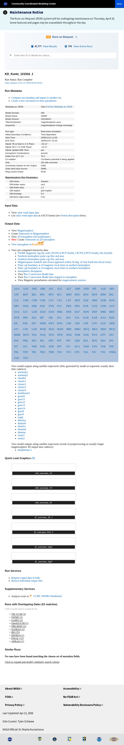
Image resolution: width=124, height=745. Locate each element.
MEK (103, 329)
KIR (25, 323)
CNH (42, 300)
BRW (103, 294)
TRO (42, 352)
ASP (16, 294)
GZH (34, 311)
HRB (103, 311)
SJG (25, 346)
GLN (111, 306)
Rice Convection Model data (39, 274)
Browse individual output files (27, 580)
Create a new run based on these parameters (34, 100)
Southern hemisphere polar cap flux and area (41, 259)
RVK (94, 340)
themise (22, 432)
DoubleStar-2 (25, 450)
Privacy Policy (13, 705)
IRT (42, 317)
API (94, 288)
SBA (103, 340)
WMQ (112, 352)
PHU (51, 340)
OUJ (111, 334)
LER (77, 323)
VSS (103, 352)
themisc (22, 426)
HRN (111, 311)
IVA (59, 317)
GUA (17, 311)
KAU (103, 317)
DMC (95, 300)
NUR (86, 334)
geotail (21, 396)
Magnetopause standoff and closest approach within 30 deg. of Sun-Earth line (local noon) (64, 262)
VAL (85, 352)
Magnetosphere (25, 230)
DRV (16, 306)
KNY (51, 323)
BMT (69, 294)
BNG (77, 294)
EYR (51, 306)
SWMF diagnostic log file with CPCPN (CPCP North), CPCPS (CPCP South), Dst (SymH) (65, 253)
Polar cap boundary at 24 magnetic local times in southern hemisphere (54, 268)
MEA (95, 329)
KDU (112, 317)
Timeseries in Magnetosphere (34, 233)
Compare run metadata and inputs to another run (36, 97)
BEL (34, 294)
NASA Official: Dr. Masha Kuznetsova (23, 729)
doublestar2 (24, 393)
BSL (111, 294)
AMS (77, 288)
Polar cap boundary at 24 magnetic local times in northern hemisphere (54, 265)
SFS (111, 340)
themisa (22, 420)
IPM (25, 317)
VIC (94, 352)
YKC (25, 358)
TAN (94, 346)
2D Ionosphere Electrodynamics (34, 236)
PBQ (25, 340)
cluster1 (22, 381)
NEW (60, 334)
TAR (103, 346)
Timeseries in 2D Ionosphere (40, 239)
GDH (103, 306)
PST (68, 340)
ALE (59, 288)
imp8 (20, 417)
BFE (42, 294)
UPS (77, 352)
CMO (26, 300)
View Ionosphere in (27, 244)
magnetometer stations (74, 280)
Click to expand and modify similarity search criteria (32, 662)
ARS (111, 288)
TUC (68, 352)
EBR (34, 306)
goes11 (21, 399)
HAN (51, 311)
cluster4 (22, 390)
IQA (34, 317)
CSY (51, 300)
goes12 (21, 402)
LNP (85, 323)
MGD (112, 329)
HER (68, 311)
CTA (59, 300)
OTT (103, 334)
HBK (59, 311)
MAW (60, 329)
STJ (68, 346)
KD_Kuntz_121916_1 (19, 74)
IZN (68, 317)
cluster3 (22, 387)
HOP (94, 311)
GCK (94, 306)
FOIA (8, 697)
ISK (51, 317)
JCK (77, 317)
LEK (68, 323)
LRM (112, 323)
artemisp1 (23, 372)
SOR (51, 346)
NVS (94, 334)
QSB (77, 340)
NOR (77, 334)
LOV (94, 323)
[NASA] (7, 3)
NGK (69, 334)
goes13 (21, 405)
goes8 (21, 411)
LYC (16, 329)
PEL (42, 340)
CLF (16, 300)
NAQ (43, 334)
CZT (68, 300)
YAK (16, 358)
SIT (16, 346)
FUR (85, 306)
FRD (68, 306)
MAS (51, 329)
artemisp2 (23, 375)
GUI (25, 311)
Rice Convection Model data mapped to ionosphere (50, 277)
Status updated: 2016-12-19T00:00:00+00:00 (23, 83)
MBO (77, 329)
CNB (34, 300)
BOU (86, 294)
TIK (34, 352)
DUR (25, 306)
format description (70, 215)
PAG (16, 340)
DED (77, 300)
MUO (26, 334)
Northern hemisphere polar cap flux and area (41, 256)
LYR (25, 329)
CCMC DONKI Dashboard (45, 596)
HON (86, 311)
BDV (25, 294)
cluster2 (22, 384)
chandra (22, 378)
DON (112, 300)
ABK (42, 288)
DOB (103, 300)
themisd (22, 429)
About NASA (12, 688)
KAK (86, 317)
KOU (60, 323)
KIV (34, 323)
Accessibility (71, 688)
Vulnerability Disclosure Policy (82, 705)
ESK (42, 306)
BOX (94, 294)
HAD (43, 311)
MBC (69, 329)
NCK (51, 334)
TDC (111, 346)
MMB (17, 334)
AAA (17, 288)
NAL (34, 334)
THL (16, 352)
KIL (16, 323)
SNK (34, 346)
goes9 (21, 414)
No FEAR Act (70, 697)
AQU (103, 288)
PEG (34, 340)
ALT (68, 288)
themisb (22, 423)
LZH (34, 329)
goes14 (21, 408)
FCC (59, 306)
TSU (59, 352)
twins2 (21, 438)
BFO (51, 294)
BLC (59, 294)
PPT (59, 340)
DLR (85, 300)
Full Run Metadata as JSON (59, 107)
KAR (94, 317)
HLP (77, 311)
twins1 (21, 435)
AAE (25, 288)
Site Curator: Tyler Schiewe (18, 721)
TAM (86, 346)
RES (85, 340)
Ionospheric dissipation (30, 271)
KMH (43, 323)
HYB (16, 317)
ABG (34, 288)
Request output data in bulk (25, 577)
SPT (59, 346)
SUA (77, 346)
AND (86, 288)
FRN (77, 306)
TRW (51, 352)
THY (25, 352)
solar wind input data (28, 212)
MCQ (86, 329)
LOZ (103, 323)
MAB (43, 329)
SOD (42, 346)
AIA (51, 288)
